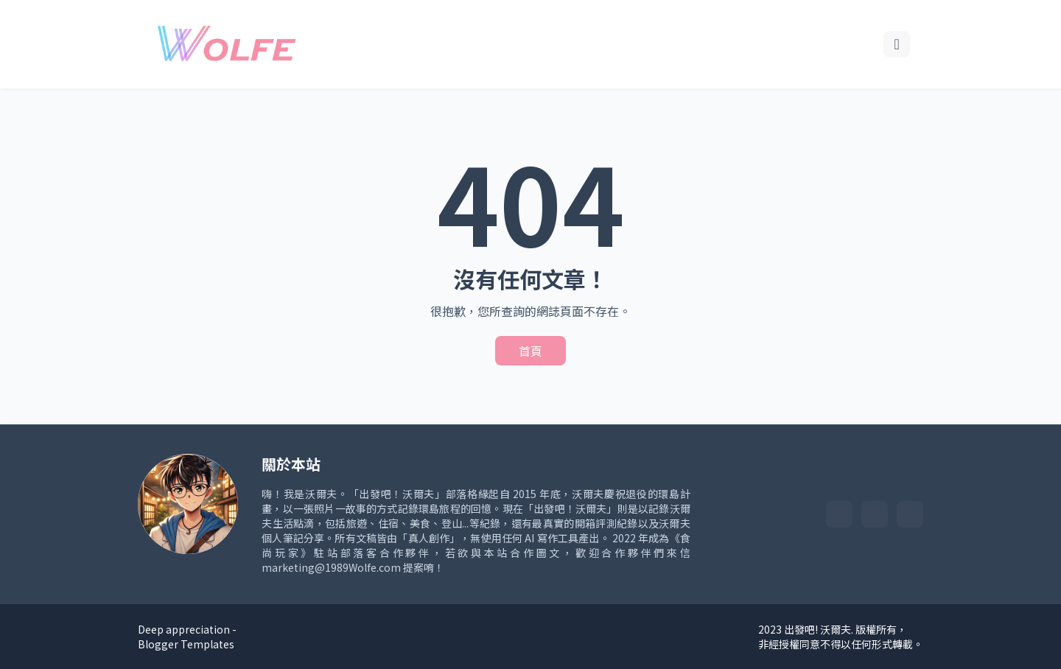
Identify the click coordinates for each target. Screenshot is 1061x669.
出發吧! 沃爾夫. (818, 629)
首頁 (530, 351)
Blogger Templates (186, 644)
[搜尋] (896, 44)
